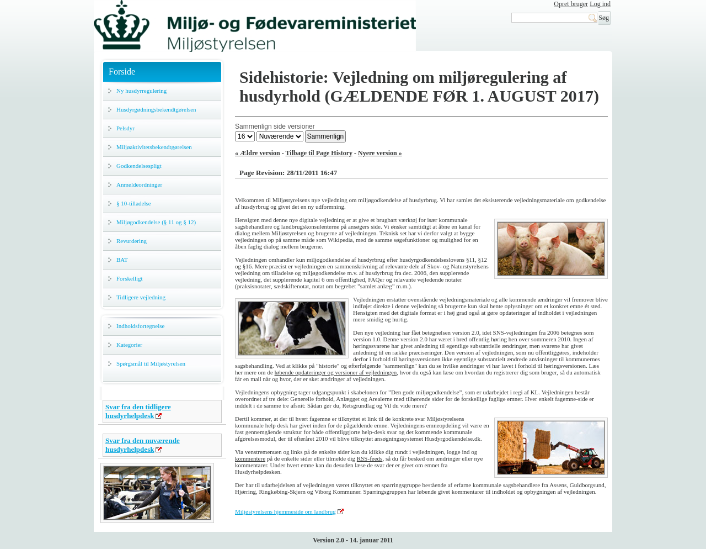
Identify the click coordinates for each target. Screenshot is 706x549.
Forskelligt (129, 278)
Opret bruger (571, 4)
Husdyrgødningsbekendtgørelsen (156, 109)
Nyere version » (380, 153)
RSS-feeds (370, 458)
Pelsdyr (125, 128)
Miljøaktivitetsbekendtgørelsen (154, 147)
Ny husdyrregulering (141, 90)
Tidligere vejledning (140, 297)
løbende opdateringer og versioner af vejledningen (336, 372)
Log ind (600, 4)
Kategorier (129, 344)
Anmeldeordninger (139, 184)
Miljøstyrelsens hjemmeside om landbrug (285, 511)
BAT (122, 259)
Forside (122, 71)
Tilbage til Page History (319, 153)
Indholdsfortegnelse (140, 326)
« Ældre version (257, 153)
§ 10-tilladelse (133, 203)
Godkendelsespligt (139, 165)
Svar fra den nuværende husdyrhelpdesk (142, 444)
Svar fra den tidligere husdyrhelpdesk (138, 411)
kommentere (250, 458)
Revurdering (131, 240)
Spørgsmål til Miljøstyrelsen (150, 363)
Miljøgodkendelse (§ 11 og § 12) (156, 222)
